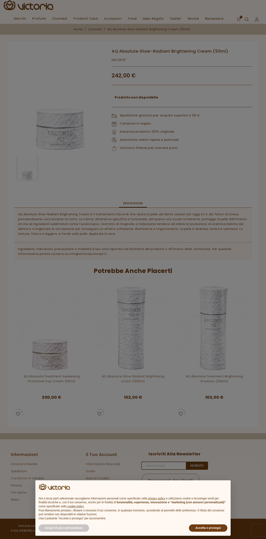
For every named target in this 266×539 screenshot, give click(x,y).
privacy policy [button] (156, 498)
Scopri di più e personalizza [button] (64, 527)
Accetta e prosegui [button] (208, 527)
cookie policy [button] (76, 506)
